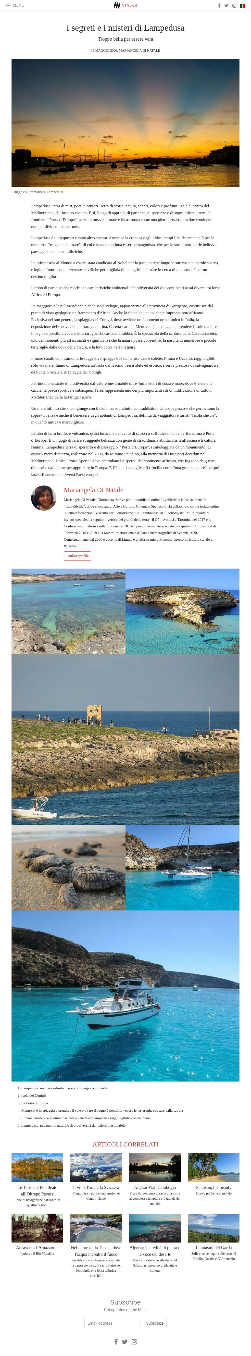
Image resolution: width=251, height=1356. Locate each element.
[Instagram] (134, 1341)
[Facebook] (116, 1341)
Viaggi (129, 5)
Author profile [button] (77, 556)
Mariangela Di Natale (139, 50)
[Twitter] (125, 1341)
